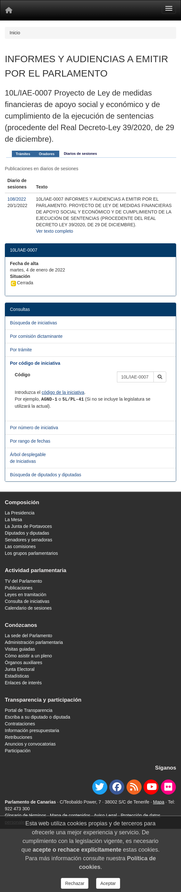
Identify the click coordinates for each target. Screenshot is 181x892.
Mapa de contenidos (70, 815)
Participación (17, 750)
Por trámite (21, 349)
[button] (159, 376)
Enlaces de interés (23, 682)
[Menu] (169, 8)
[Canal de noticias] (134, 787)
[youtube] (151, 787)
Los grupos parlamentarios (31, 553)
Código (22, 374)
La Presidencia (20, 512)
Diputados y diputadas (27, 533)
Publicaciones (18, 587)
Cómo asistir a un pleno (28, 655)
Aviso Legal (105, 815)
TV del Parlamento (23, 581)
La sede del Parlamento (28, 635)
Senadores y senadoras (28, 539)
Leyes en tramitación (25, 594)
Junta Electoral (20, 669)
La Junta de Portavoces (28, 526)
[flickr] (168, 787)
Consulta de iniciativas (27, 601)
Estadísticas (17, 676)
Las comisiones (20, 546)
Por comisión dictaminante (36, 336)
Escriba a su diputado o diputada (37, 717)
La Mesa (13, 519)
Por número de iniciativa (34, 427)
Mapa (158, 801)
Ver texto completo (54, 231)
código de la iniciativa (63, 392)
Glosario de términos (25, 815)
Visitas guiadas (20, 649)
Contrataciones (20, 723)
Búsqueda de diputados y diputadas (45, 474)
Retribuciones (18, 737)
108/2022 (16, 199)
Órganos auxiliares (23, 662)
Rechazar (74, 883)
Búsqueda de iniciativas (33, 322)
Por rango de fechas (30, 441)
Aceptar (108, 883)
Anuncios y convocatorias (30, 743)
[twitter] (99, 787)
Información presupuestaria (32, 730)
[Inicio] (8, 10)
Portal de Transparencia (29, 710)
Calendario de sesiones (28, 608)
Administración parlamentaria (34, 642)
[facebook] (116, 787)
